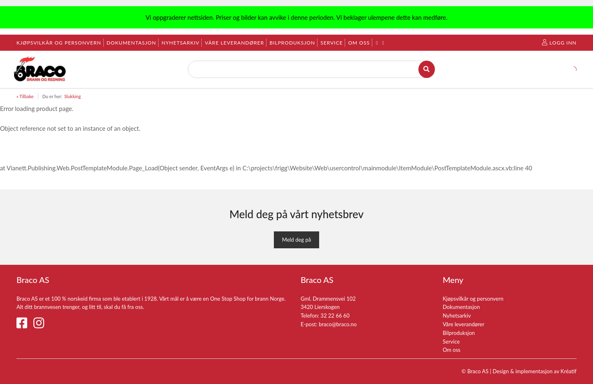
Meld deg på (296, 239)
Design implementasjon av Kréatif (535, 371)
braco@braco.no (338, 324)
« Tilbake (25, 96)
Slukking (72, 96)
